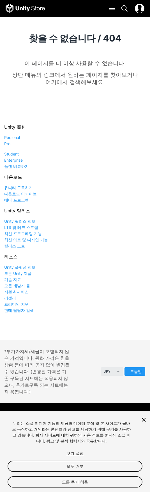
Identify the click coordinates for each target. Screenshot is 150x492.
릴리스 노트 (14, 245)
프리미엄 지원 (16, 304)
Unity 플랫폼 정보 (20, 267)
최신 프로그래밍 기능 (23, 233)
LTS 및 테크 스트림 (21, 227)
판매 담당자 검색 (19, 310)
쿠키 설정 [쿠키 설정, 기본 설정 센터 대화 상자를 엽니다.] (75, 453)
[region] (75, 451)
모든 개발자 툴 (17, 285)
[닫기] (143, 420)
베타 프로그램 (16, 200)
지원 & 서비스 (16, 291)
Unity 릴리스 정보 (20, 221)
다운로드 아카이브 (20, 193)
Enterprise (13, 160)
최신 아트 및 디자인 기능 (26, 239)
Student (11, 154)
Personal (12, 137)
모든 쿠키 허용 (75, 481)
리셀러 (10, 298)
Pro (7, 143)
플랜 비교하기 (16, 166)
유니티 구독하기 (18, 187)
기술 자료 (12, 279)
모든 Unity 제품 (18, 273)
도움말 (136, 371)
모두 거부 (75, 466)
